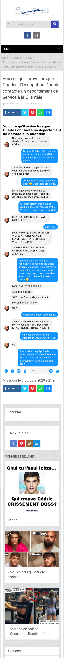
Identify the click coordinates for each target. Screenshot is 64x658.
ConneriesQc (11, 103)
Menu (8, 49)
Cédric (12, 520)
